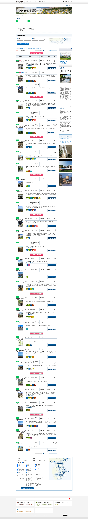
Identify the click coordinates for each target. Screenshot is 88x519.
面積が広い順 (38, 48)
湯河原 (28, 464)
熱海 (19, 465)
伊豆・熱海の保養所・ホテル (64, 142)
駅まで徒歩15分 (38, 474)
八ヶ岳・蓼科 (43, 504)
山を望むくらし (30, 477)
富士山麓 (46, 504)
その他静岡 (25, 511)
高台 (37, 479)
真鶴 (19, 464)
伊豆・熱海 (18, 504)
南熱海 (28, 465)
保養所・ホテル (21, 478)
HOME (67, 5)
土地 (19, 475)
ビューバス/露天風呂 (31, 483)
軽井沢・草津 (38, 504)
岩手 (20, 511)
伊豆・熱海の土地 (63, 140)
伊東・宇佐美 (38, 465)
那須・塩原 (30, 504)
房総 (27, 504)
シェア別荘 (67, 498)
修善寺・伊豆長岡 (21, 469)
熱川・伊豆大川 (20, 468)
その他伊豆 (29, 470)
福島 (22, 511)
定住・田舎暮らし (30, 474)
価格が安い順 (26, 48)
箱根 (21, 504)
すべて (23, 462)
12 (48, 50)
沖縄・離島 (56, 504)
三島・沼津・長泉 (21, 470)
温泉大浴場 (29, 485)
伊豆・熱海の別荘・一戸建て (64, 138)
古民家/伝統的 (30, 480)
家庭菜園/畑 (29, 478)
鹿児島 (30, 511)
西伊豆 (28, 469)
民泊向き (37, 485)
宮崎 (28, 511)
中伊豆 (37, 469)
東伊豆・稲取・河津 (30, 468)
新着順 (21, 48)
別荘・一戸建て (21, 474)
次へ (51, 50)
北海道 (18, 511)
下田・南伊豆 (38, 468)
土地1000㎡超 (38, 478)
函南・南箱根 (38, 464)
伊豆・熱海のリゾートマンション (65, 141)
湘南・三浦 (24, 504)
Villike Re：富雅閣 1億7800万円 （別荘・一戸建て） (64, 62)
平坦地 (29, 479)
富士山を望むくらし (39, 477)
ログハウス (38, 480)
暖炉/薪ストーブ (39, 483)
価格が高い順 (32, 48)
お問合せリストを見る (68, 1)
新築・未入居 (38, 484)
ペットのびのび (30, 484)
